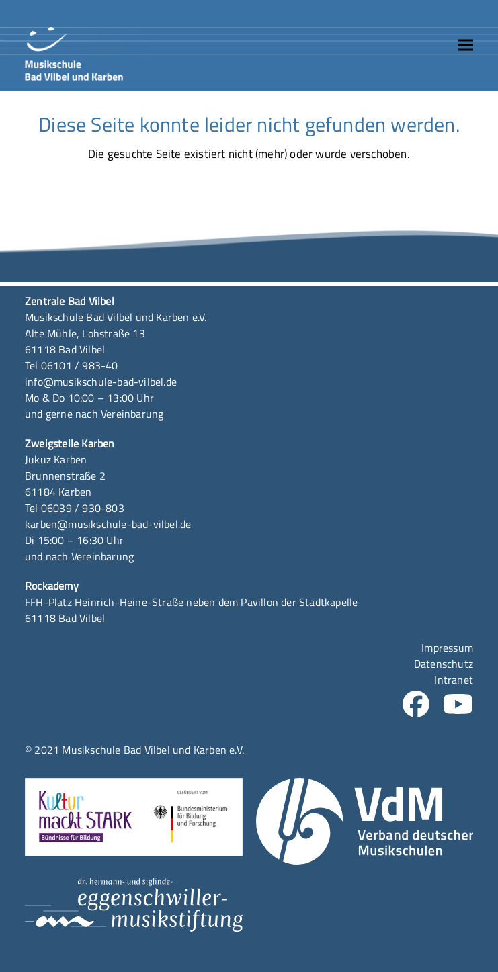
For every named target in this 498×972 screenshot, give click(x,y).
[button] (465, 45)
